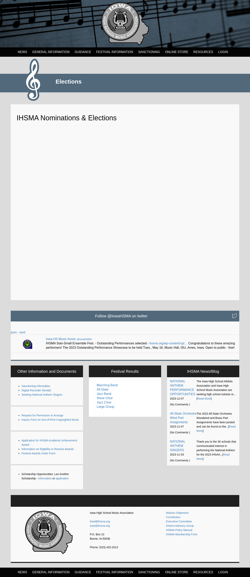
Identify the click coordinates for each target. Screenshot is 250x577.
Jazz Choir (104, 402)
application (62, 478)
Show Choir (105, 398)
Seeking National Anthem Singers (41, 394)
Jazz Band (104, 393)
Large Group (105, 406)
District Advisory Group (180, 525)
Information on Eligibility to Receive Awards (47, 449)
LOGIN (223, 52)
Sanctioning (149, 52)
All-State (102, 389)
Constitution (173, 517)
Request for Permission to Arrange (42, 415)
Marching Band (107, 385)
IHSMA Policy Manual (179, 530)
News (22, 52)
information (45, 478)
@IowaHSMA (84, 339)
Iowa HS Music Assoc (61, 339)
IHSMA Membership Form (181, 534)
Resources (203, 52)
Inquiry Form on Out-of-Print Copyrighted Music (50, 419)
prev (14, 332)
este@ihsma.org (100, 525)
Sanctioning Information (35, 386)
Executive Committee (179, 521)
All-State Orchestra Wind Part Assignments (183, 418)
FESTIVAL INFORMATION (114, 52)
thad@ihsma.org (100, 521)
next (22, 332)
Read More (204, 398)
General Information (51, 52)
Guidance (83, 52)
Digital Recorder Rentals (36, 390)
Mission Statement (177, 512)
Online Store (176, 52)
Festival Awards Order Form (38, 453)
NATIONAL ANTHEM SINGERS (177, 446)
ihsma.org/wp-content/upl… (168, 343)
